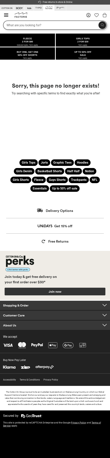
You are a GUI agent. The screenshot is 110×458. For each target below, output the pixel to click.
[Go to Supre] (60, 8)
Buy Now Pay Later (14, 360)
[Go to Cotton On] (7, 8)
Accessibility (9, 379)
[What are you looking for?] (55, 25)
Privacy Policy (50, 379)
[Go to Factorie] (48, 7)
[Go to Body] (19, 8)
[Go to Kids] (29, 8)
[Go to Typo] (38, 8)
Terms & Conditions (30, 379)
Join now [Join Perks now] (55, 291)
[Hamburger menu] (6, 15)
